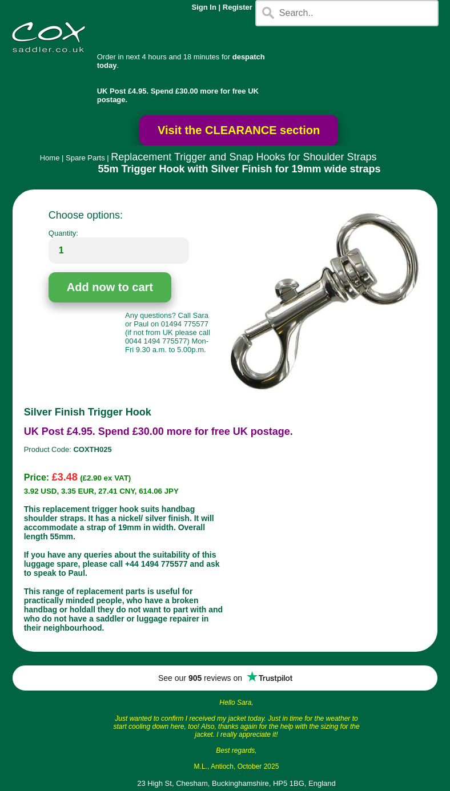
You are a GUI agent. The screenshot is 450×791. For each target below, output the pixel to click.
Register (237, 7)
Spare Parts (85, 158)
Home (50, 158)
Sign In (204, 7)
